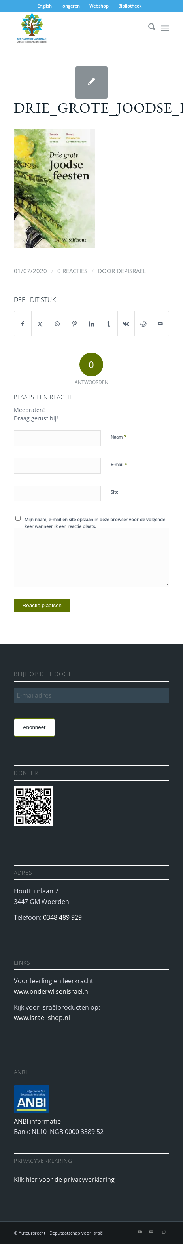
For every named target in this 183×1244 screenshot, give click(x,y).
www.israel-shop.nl (42, 1017)
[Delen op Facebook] (23, 323)
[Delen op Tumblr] (108, 323)
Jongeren (70, 6)
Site (114, 492)
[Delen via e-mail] (160, 323)
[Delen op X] (40, 323)
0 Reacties (72, 271)
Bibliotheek (129, 6)
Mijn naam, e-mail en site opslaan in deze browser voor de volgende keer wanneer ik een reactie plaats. (95, 523)
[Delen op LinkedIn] (91, 323)
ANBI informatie (37, 1121)
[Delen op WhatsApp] (57, 323)
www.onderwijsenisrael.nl (52, 991)
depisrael (131, 271)
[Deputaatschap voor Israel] (76, 28)
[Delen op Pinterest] (74, 323)
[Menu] (165, 28)
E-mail (119, 464)
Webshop (99, 6)
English (44, 6)
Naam (118, 436)
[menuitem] (44, 6)
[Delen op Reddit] (143, 323)
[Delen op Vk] (126, 323)
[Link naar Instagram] (163, 1232)
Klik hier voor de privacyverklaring (64, 1179)
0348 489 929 (62, 917)
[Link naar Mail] (151, 1232)
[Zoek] (148, 28)
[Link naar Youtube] (139, 1232)
